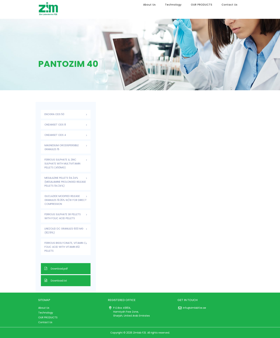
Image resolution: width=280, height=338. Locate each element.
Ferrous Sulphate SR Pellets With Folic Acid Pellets (62, 216)
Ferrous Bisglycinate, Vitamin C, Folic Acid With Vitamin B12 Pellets (65, 247)
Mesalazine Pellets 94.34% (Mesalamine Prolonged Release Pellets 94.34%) (65, 181)
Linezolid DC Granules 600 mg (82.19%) (63, 230)
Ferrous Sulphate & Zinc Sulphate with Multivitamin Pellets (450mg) (62, 163)
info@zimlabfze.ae (194, 308)
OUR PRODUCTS (206, 9)
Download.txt (55, 280)
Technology (181, 9)
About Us (160, 9)
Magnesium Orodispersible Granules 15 (61, 147)
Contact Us (231, 9)
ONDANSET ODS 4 (55, 135)
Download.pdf (56, 268)
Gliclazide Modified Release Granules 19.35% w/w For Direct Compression (65, 200)
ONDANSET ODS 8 (55, 124)
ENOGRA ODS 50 (54, 114)
